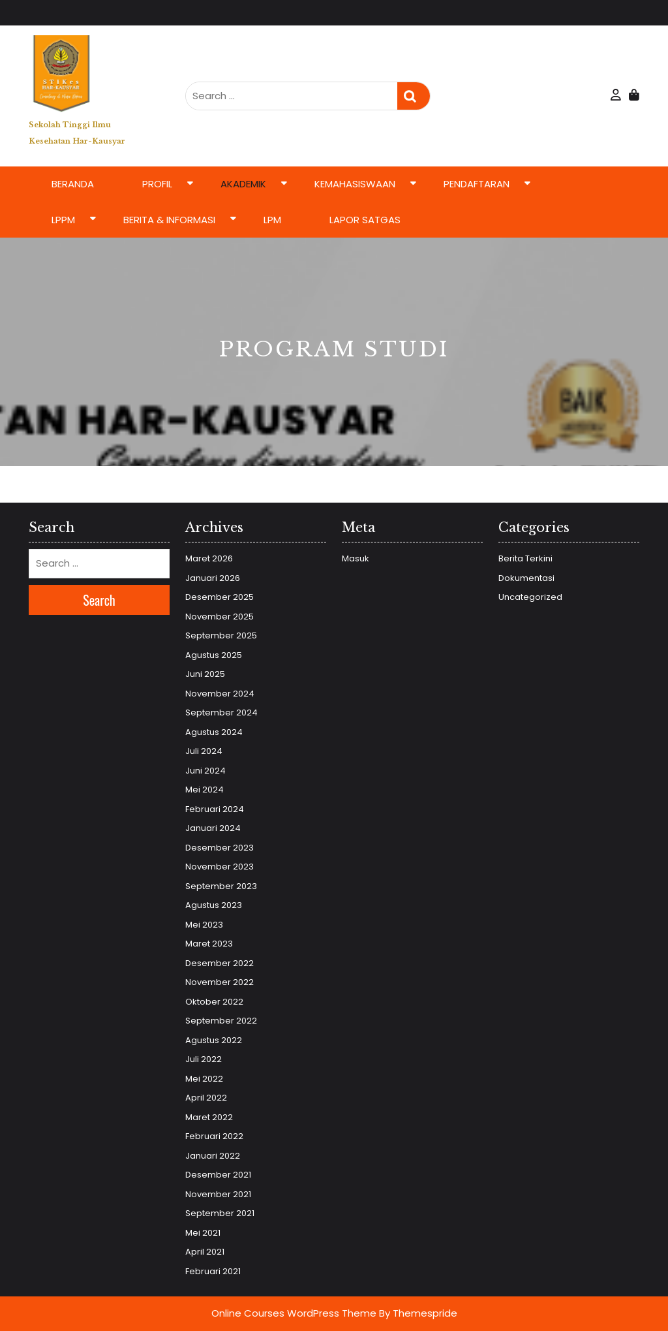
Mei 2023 (204, 924)
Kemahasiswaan (354, 184)
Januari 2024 (213, 828)
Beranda (73, 184)
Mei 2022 (204, 1079)
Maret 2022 (209, 1117)
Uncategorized (530, 597)
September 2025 (221, 635)
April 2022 (206, 1097)
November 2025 (219, 616)
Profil (157, 184)
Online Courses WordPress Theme (293, 1313)
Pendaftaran (476, 184)
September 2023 (221, 886)
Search (413, 96)
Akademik (243, 184)
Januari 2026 (212, 578)
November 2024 (219, 693)
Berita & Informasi (169, 220)
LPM (272, 220)
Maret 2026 (209, 558)
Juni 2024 (205, 770)
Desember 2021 (218, 1174)
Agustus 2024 (214, 732)
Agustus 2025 (213, 655)
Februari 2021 (213, 1271)
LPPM (63, 220)
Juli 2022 (203, 1059)
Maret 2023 (209, 943)
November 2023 (219, 866)
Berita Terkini (525, 558)
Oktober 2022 (214, 1001)
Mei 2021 (202, 1233)
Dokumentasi (526, 578)
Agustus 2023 (213, 905)
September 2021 (219, 1213)
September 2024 (221, 712)
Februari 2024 (214, 809)
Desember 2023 (219, 847)
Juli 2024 (203, 751)
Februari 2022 (214, 1136)
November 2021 (218, 1194)
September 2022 (221, 1020)
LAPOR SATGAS (365, 220)
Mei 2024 (204, 789)
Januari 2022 (212, 1156)
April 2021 (204, 1251)
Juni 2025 (205, 674)
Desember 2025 (219, 597)
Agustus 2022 (213, 1040)
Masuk (355, 558)
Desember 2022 (219, 963)
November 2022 (219, 982)
